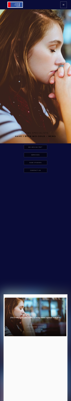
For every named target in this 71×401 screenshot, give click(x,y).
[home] (14, 5)
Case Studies (35, 162)
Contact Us (35, 170)
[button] (63, 5)
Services (35, 155)
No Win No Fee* (35, 147)
